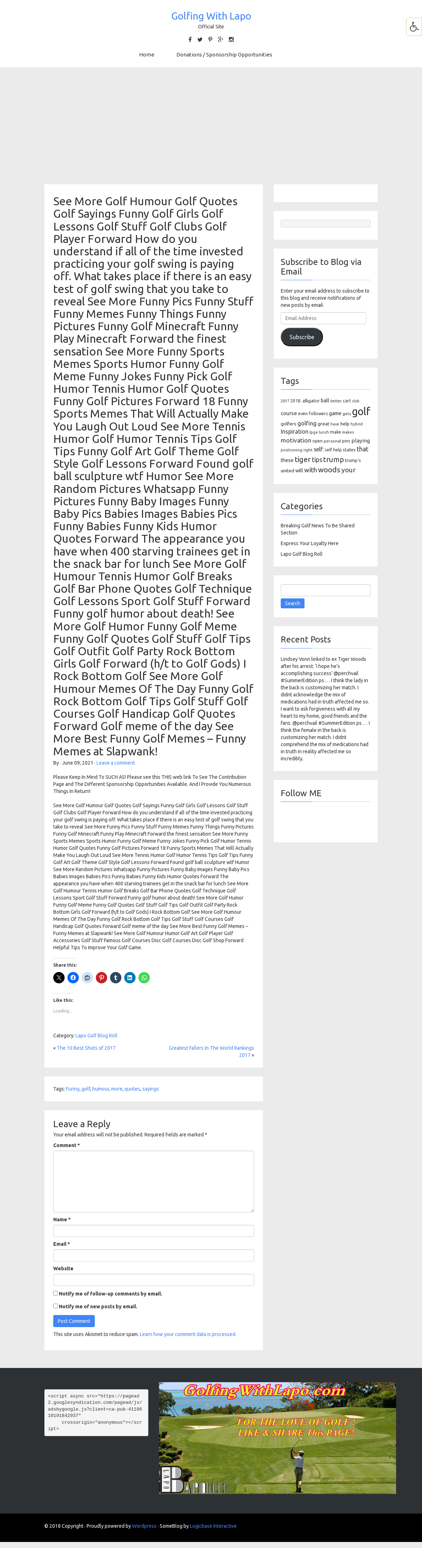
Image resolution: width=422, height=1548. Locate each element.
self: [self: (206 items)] (319, 449)
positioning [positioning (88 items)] (291, 450)
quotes (132, 1089)
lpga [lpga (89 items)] (313, 432)
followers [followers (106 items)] (318, 413)
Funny (73, 1089)
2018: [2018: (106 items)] (295, 400)
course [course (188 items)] (289, 413)
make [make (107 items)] (335, 432)
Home (146, 54)
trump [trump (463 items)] (333, 459)
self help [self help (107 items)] (333, 449)
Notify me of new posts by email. (98, 1306)
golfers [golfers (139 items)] (288, 424)
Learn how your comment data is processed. (188, 1334)
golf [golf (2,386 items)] (361, 411)
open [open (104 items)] (317, 441)
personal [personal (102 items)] (332, 441)
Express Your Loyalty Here (310, 543)
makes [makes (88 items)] (348, 432)
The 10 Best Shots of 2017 (86, 1048)
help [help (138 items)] (345, 424)
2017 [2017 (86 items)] (285, 401)
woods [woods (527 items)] (329, 469)
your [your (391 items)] (348, 470)
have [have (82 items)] (334, 424)
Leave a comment (116, 763)
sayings (150, 1089)
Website (63, 1268)
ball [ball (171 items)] (325, 400)
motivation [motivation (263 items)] (296, 440)
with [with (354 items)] (310, 470)
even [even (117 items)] (303, 413)
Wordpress (144, 1526)
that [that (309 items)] (362, 448)
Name (62, 1219)
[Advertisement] (211, 125)
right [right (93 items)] (308, 449)
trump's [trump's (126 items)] (353, 460)
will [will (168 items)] (299, 470)
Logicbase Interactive (213, 1526)
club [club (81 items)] (355, 401)
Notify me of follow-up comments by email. (110, 1294)
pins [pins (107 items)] (346, 441)
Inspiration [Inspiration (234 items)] (294, 431)
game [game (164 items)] (335, 413)
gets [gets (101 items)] (346, 413)
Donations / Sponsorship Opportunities (224, 54)
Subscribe (302, 337)
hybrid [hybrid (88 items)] (357, 424)
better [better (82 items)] (336, 401)
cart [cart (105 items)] (347, 400)
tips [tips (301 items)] (317, 459)
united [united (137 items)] (287, 470)
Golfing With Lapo (211, 15)
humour (100, 1089)
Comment (66, 1145)
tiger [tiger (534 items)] (303, 459)
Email (61, 1244)
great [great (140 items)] (323, 424)
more (116, 1089)
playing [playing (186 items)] (360, 441)
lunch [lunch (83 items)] (324, 432)
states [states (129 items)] (349, 449)
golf (86, 1089)
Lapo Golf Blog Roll (96, 1035)
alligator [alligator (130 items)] (311, 400)
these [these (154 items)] (287, 460)
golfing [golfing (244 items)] (307, 423)
